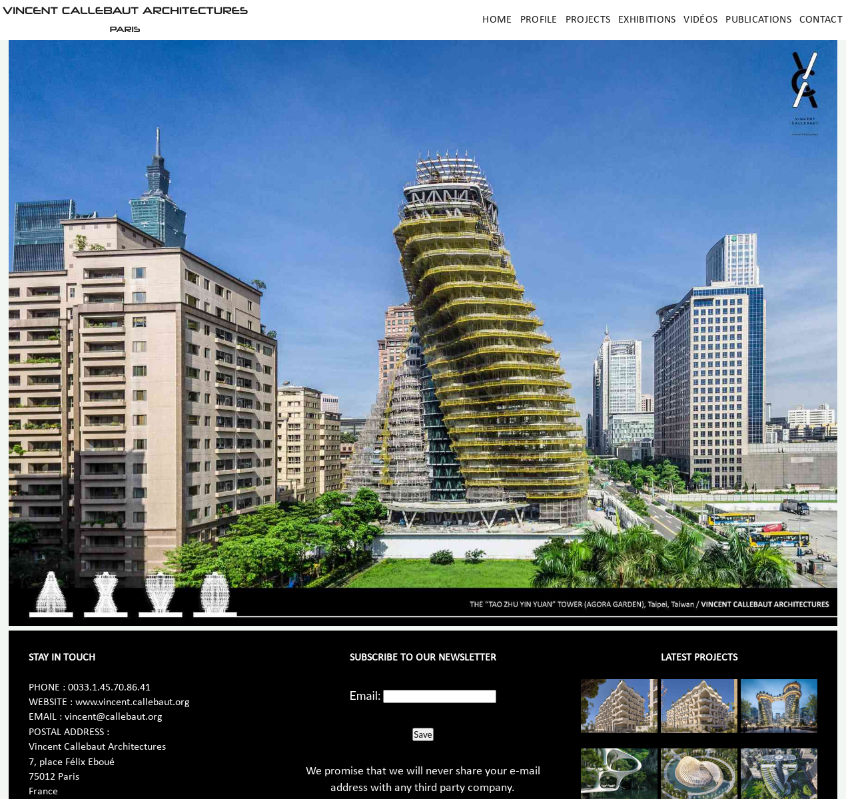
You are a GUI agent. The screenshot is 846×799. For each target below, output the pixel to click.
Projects (588, 20)
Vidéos (700, 20)
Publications (758, 20)
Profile (539, 20)
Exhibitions (646, 20)
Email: (365, 695)
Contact (821, 20)
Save (423, 734)
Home (497, 20)
